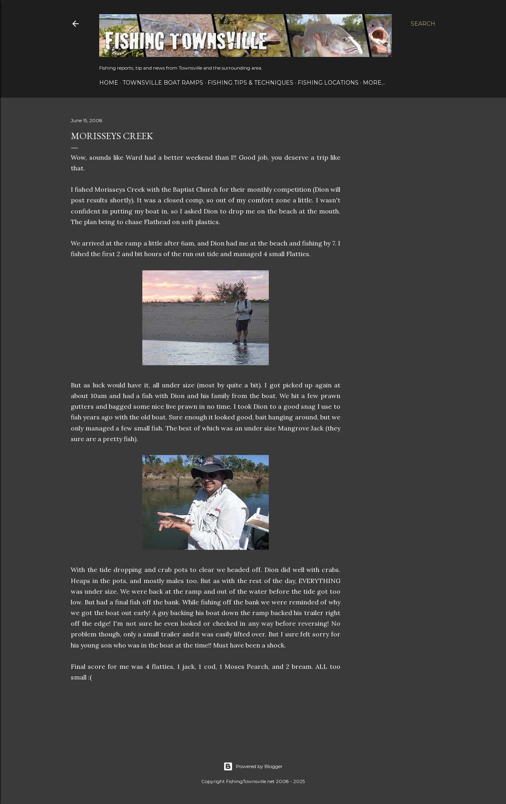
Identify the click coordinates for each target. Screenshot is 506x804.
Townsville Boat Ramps (163, 82)
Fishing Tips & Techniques (250, 82)
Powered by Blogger (253, 766)
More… (374, 82)
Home (108, 82)
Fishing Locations (328, 82)
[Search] (423, 23)
